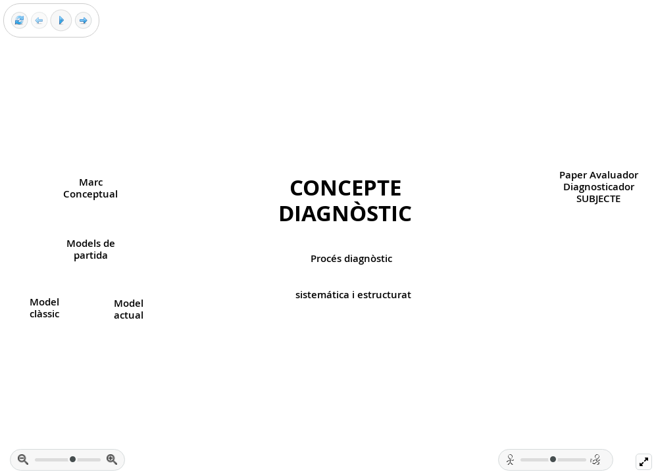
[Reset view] (19, 20)
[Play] (61, 20)
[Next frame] (83, 20)
